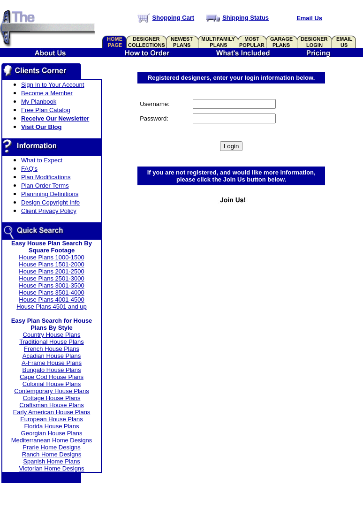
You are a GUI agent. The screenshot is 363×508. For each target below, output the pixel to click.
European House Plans (51, 419)
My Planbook (38, 101)
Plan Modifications (46, 177)
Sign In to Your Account (52, 84)
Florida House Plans (51, 426)
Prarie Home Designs (52, 447)
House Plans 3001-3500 (51, 285)
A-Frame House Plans (52, 362)
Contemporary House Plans (51, 390)
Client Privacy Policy (48, 210)
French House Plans (51, 348)
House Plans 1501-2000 (51, 264)
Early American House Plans (52, 412)
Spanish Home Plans (51, 461)
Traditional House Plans (51, 341)
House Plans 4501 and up (51, 306)
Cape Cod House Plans (51, 376)
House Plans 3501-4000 (51, 292)
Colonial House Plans (52, 383)
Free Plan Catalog (45, 110)
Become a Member (47, 93)
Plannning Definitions (49, 193)
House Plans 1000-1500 (51, 257)
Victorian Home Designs (51, 468)
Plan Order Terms (45, 185)
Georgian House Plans (52, 433)
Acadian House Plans (52, 355)
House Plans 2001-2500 (51, 271)
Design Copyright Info (50, 202)
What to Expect (41, 160)
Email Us (309, 18)
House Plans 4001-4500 (51, 299)
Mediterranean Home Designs (51, 440)
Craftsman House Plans (51, 405)
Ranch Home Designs (51, 454)
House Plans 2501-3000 (51, 278)
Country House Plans (52, 334)
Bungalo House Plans (51, 369)
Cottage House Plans (52, 398)
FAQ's (29, 168)
